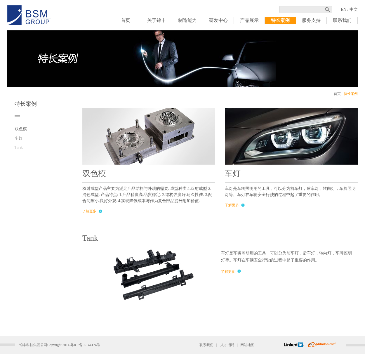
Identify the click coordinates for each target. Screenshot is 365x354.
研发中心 (218, 20)
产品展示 (249, 20)
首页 (125, 20)
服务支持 (311, 20)
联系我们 (342, 20)
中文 (354, 9)
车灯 (19, 138)
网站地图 (247, 345)
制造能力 (187, 20)
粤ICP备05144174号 (85, 345)
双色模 (21, 129)
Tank (19, 147)
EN (343, 9)
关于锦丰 (156, 20)
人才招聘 (227, 345)
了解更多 (89, 211)
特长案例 (280, 20)
